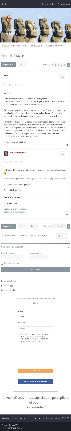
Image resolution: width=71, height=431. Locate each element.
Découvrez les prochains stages (16, 208)
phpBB (14, 425)
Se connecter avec (35, 381)
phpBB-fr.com (16, 427)
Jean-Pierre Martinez (17, 152)
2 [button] (61, 65)
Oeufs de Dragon (12, 55)
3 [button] (64, 65)
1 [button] (58, 65)
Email (20, 310)
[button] (55, 65)
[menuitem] (4, 4)
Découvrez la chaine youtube (15, 211)
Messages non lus (8, 290)
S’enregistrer (17, 246)
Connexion (5, 246)
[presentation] (37, 355)
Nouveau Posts (7, 285)
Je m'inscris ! (35, 370)
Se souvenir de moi (11, 263)
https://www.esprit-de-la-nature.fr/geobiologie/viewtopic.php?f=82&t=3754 (34, 178)
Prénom (21, 322)
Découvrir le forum (8, 281)
